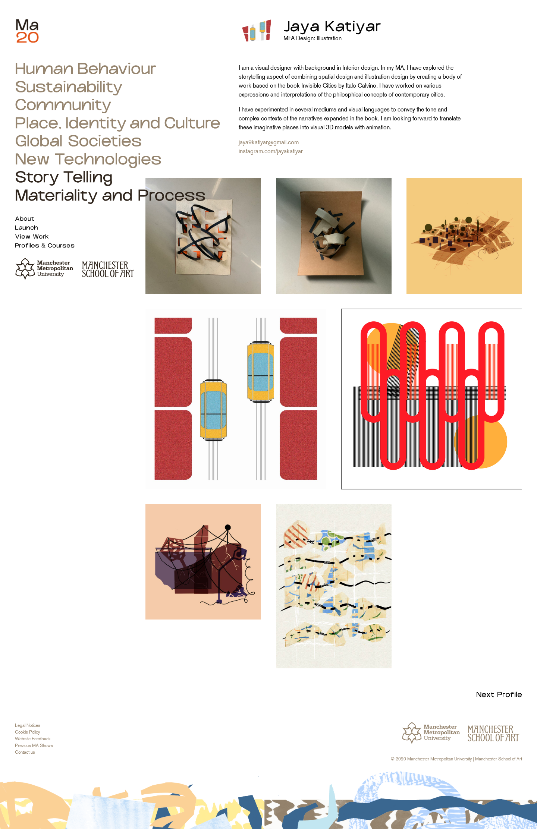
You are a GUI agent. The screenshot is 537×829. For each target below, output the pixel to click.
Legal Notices (27, 725)
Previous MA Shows (34, 745)
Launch (26, 228)
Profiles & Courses (45, 246)
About (24, 219)
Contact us (25, 752)
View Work (32, 237)
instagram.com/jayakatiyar (271, 151)
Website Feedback (33, 738)
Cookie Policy (27, 732)
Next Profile (499, 695)
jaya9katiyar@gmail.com (269, 142)
